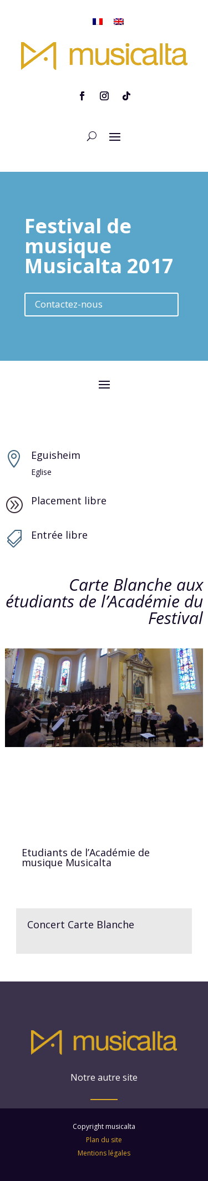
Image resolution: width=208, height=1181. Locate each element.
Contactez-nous (69, 304)
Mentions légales (104, 1131)
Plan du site (104, 1118)
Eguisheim (55, 455)
